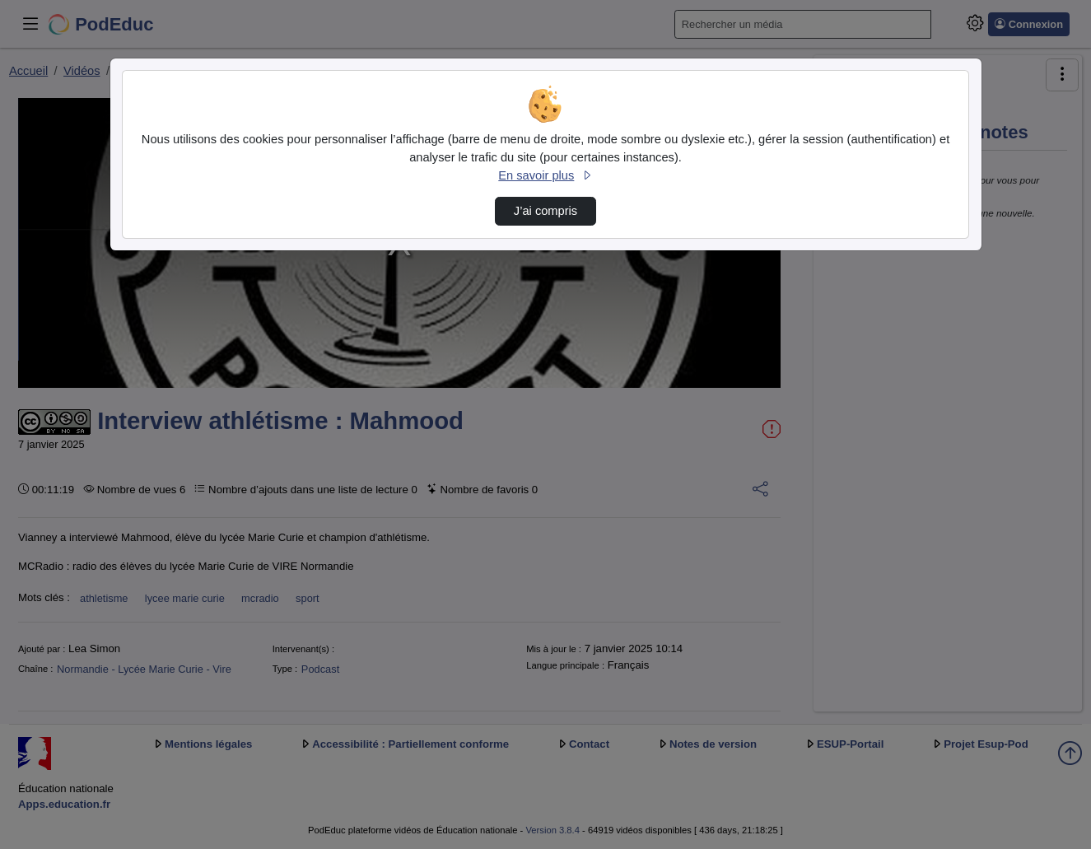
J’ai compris (545, 210)
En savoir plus (545, 175)
